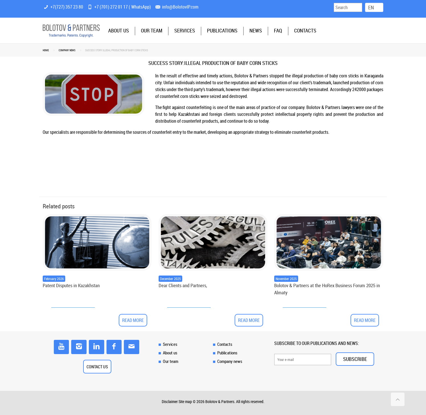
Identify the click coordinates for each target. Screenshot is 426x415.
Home (46, 50)
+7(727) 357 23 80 (66, 7)
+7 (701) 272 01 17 (111, 7)
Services (170, 344)
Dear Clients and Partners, (183, 285)
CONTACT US (97, 366)
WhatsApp (140, 7)
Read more (133, 320)
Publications (227, 353)
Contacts (224, 344)
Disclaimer (170, 401)
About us (170, 353)
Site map (185, 401)
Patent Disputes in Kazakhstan (71, 285)
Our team (170, 361)
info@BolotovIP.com (180, 7)
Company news (67, 50)
